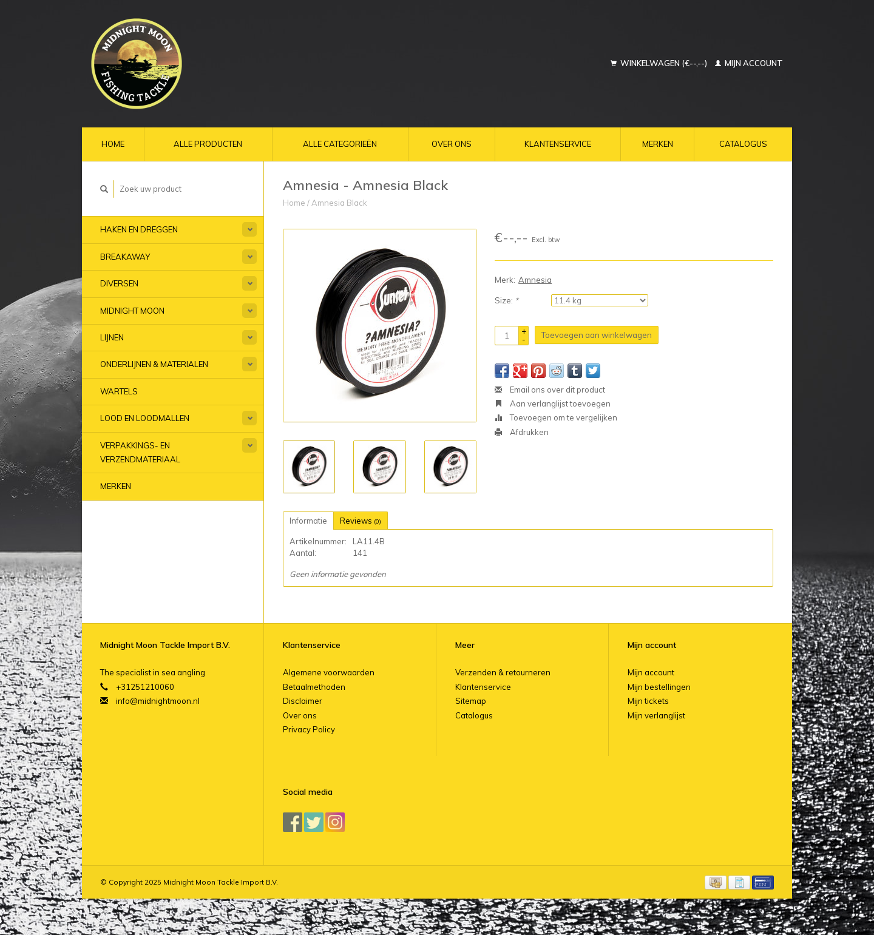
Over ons (452, 144)
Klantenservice (557, 144)
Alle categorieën (340, 144)
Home (112, 144)
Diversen (119, 283)
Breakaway (125, 257)
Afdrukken (522, 432)
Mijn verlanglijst (656, 715)
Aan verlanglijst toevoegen (553, 403)
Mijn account (749, 63)
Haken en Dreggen (139, 229)
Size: (506, 300)
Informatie (308, 520)
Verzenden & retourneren (502, 672)
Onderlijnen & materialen (154, 364)
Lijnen (112, 337)
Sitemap (470, 701)
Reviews (360, 520)
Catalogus (743, 144)
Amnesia (535, 280)
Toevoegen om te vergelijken (556, 417)
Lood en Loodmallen (144, 418)
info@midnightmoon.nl (158, 701)
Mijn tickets (648, 701)
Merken (657, 144)
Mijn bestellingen (659, 687)
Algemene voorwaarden (328, 672)
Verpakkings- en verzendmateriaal (140, 452)
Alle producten (208, 144)
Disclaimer (302, 701)
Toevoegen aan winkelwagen (596, 335)
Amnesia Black (339, 203)
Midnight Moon (132, 311)
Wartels (119, 391)
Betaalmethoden (314, 687)
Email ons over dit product (550, 389)
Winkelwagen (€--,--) (660, 63)
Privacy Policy (309, 729)
